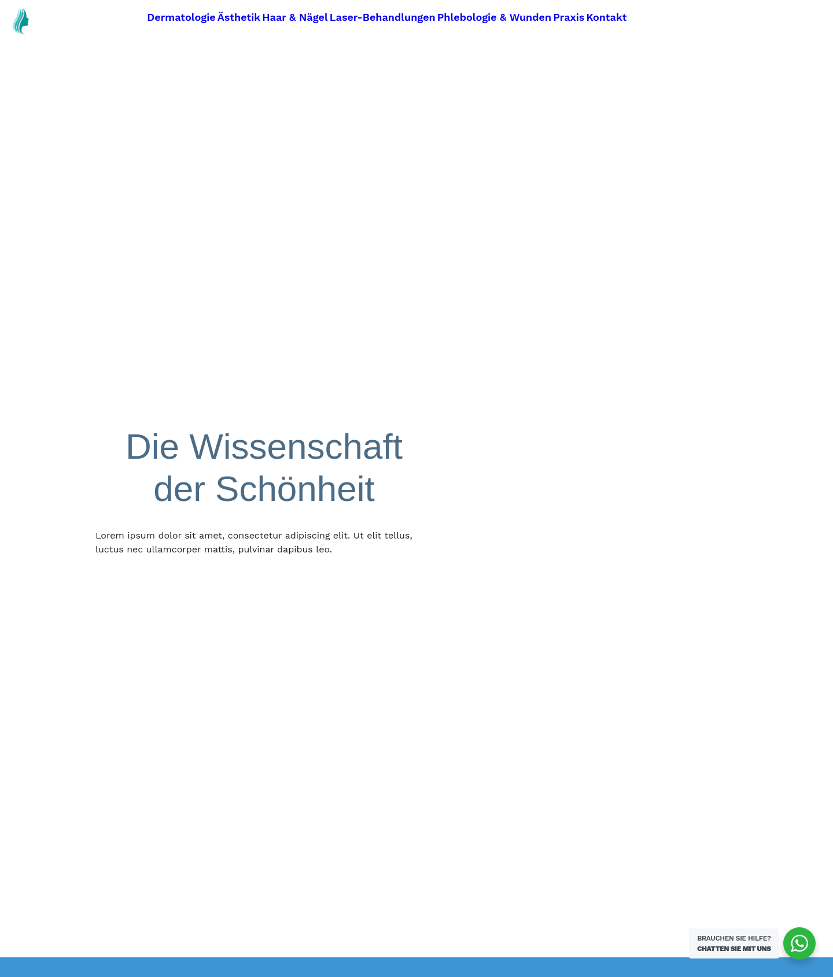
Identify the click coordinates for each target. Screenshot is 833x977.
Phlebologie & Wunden (494, 17)
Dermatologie (181, 17)
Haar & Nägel (295, 17)
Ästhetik (239, 17)
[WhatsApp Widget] (799, 943)
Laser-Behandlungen (383, 17)
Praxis (568, 17)
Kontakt (606, 17)
